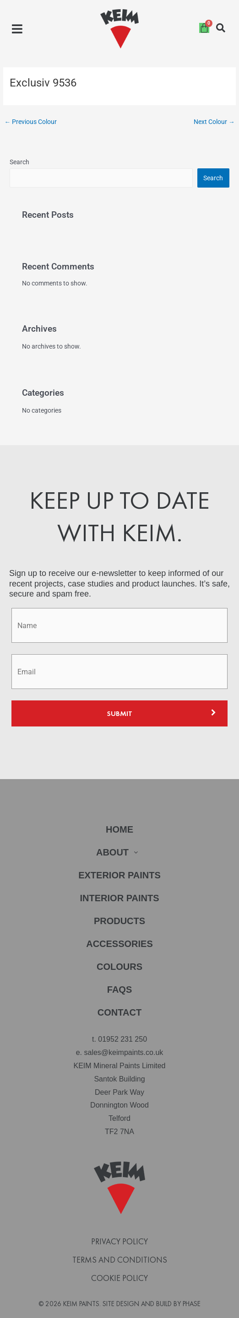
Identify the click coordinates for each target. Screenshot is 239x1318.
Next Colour (214, 121)
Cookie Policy (119, 1278)
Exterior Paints (119, 875)
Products (119, 921)
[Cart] (204, 28)
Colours (119, 967)
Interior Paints (119, 898)
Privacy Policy (119, 1241)
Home (119, 829)
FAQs (119, 989)
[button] (17, 29)
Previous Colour (30, 121)
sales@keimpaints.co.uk (123, 1052)
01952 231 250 (122, 1039)
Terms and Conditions (119, 1259)
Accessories (119, 944)
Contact (119, 1012)
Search (19, 162)
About (119, 852)
